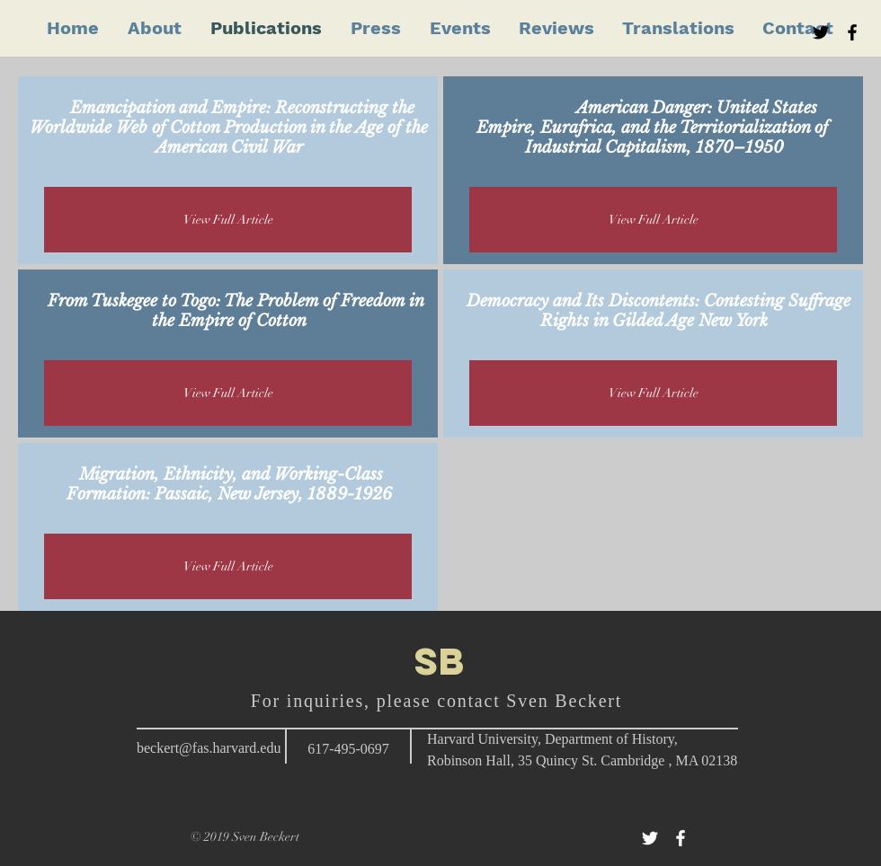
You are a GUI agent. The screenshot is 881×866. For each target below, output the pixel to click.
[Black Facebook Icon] (852, 32)
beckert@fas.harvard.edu (208, 748)
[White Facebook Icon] (680, 838)
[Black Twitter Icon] (821, 32)
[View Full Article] (228, 219)
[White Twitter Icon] (650, 838)
